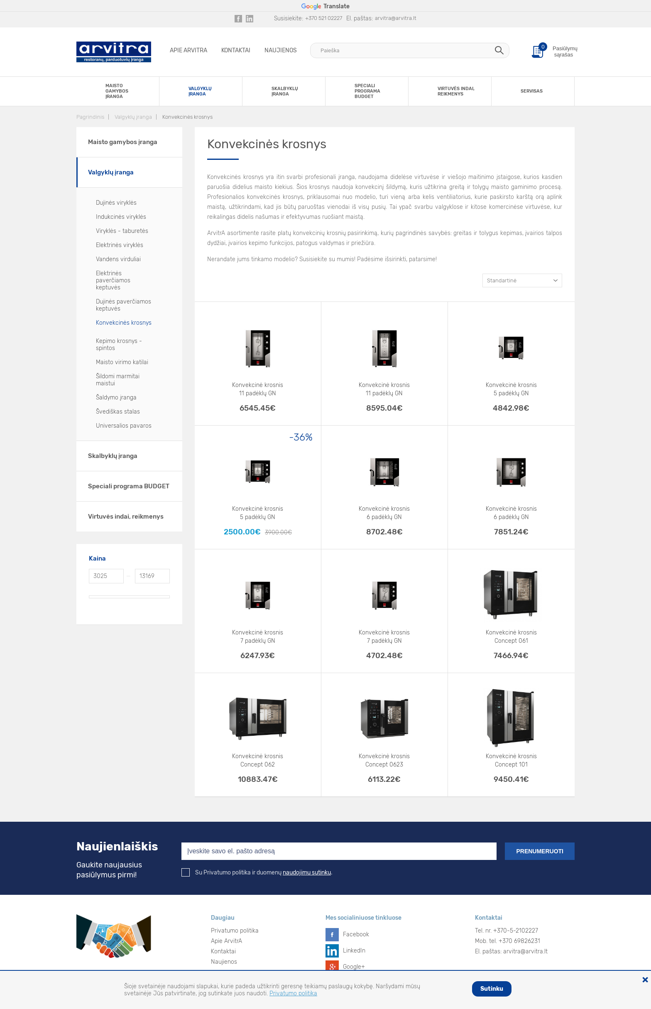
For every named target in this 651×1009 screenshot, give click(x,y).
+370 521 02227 (323, 18)
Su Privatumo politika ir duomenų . (257, 872)
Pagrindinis (90, 117)
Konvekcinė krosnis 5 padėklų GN (511, 389)
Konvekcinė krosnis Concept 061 (511, 636)
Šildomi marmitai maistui (118, 380)
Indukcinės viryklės (121, 216)
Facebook (356, 934)
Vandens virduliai (118, 259)
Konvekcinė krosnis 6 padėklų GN (384, 513)
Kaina (97, 558)
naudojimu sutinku (307, 872)
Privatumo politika (235, 930)
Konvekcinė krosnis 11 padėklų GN (257, 389)
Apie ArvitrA (188, 50)
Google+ (354, 966)
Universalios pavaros (124, 425)
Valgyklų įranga (133, 117)
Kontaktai (235, 50)
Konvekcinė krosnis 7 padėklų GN (257, 636)
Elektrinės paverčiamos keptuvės (113, 280)
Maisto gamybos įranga (122, 142)
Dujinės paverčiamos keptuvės (123, 305)
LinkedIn (354, 950)
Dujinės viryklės (116, 202)
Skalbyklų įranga (112, 456)
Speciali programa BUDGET (128, 486)
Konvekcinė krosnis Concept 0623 (384, 760)
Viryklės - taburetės (122, 231)
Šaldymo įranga (116, 397)
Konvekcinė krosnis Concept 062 (257, 760)
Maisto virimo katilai (122, 362)
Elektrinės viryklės (119, 245)
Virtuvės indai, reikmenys (126, 516)
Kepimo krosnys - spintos (119, 345)
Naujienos (280, 50)
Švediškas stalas (118, 411)
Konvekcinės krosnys (187, 117)
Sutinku (491, 988)
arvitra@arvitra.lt (395, 18)
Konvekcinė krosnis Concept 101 (511, 760)
